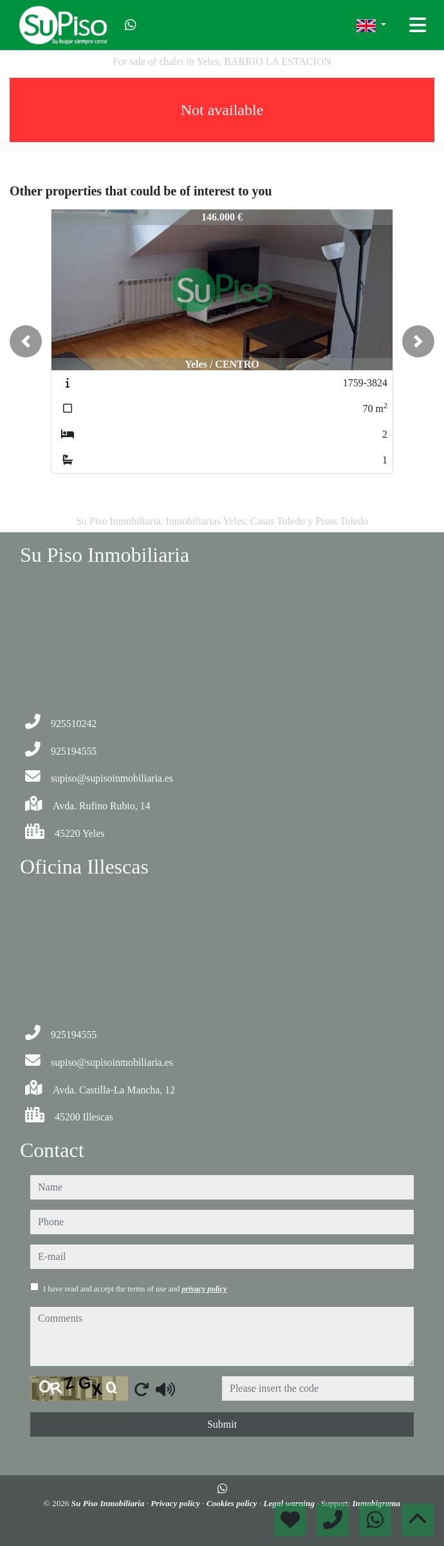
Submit (222, 1424)
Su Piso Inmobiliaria (109, 1503)
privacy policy (204, 1288)
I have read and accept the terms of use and (135, 1288)
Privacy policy (176, 1503)
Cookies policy (233, 1503)
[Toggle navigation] (418, 25)
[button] (26, 341)
